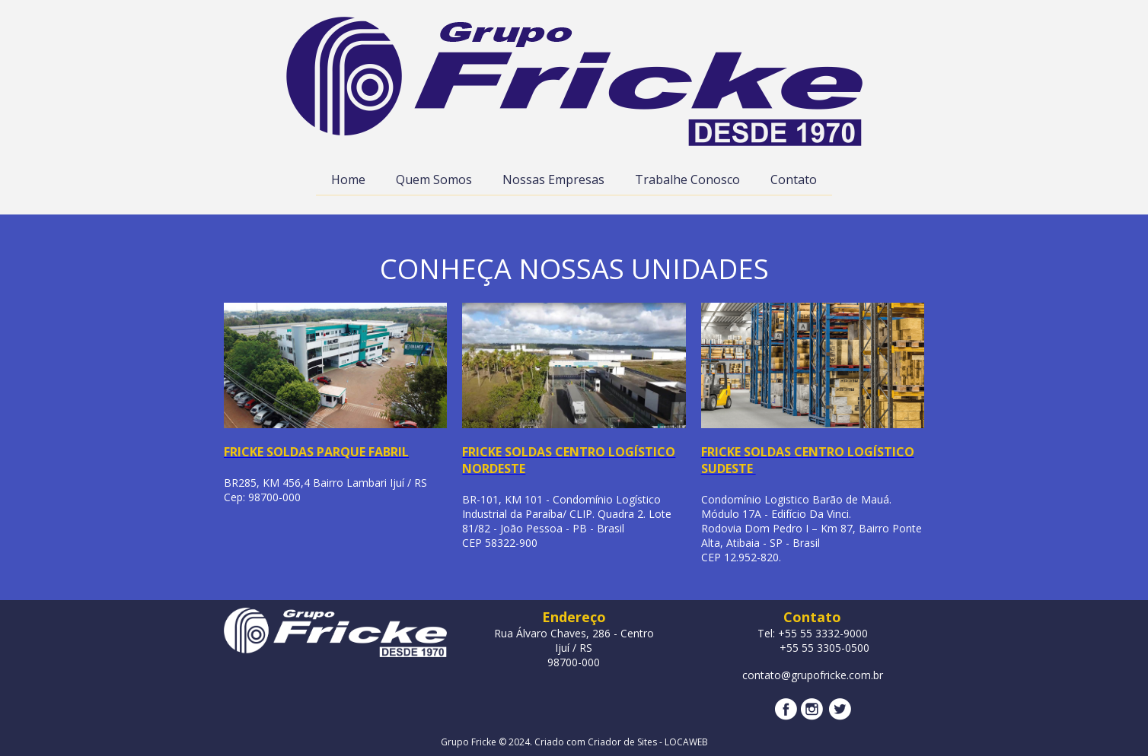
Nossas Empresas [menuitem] (553, 179)
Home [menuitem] (348, 179)
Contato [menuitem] (793, 179)
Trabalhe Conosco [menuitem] (687, 179)
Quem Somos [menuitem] (434, 179)
